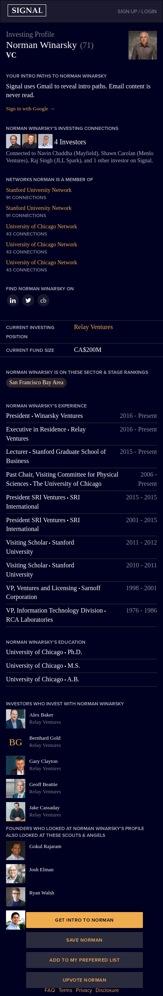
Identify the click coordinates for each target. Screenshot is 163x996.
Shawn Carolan (118, 153)
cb (43, 300)
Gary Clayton (43, 761)
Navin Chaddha (54, 153)
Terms (65, 990)
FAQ (50, 990)
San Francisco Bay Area (36, 382)
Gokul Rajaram (45, 846)
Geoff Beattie (43, 784)
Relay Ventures (93, 326)
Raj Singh (42, 161)
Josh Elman (41, 869)
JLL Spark (67, 161)
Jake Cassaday (44, 807)
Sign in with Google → (30, 109)
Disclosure (107, 990)
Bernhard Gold (45, 738)
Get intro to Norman (84, 920)
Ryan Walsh (41, 893)
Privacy (84, 990)
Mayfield (85, 153)
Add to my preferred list (84, 960)
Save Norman (84, 940)
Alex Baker (41, 715)
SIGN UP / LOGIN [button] (137, 11)
